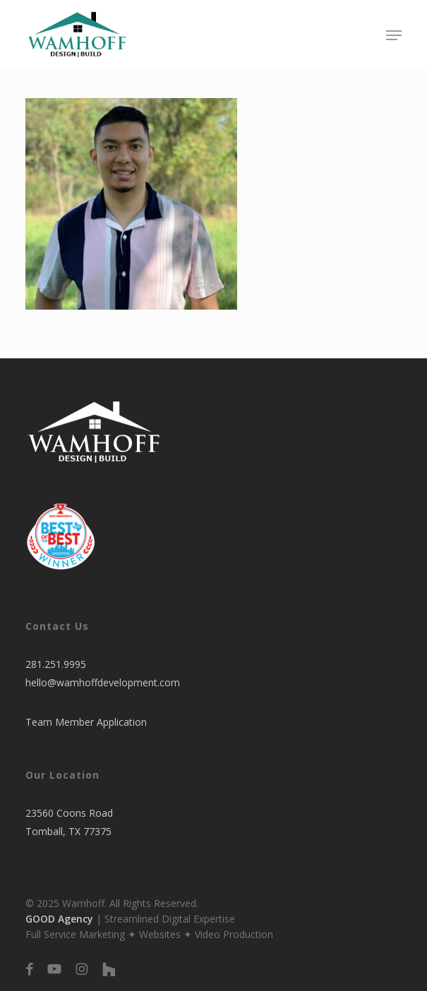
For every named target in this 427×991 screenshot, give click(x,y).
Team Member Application (86, 722)
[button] (394, 35)
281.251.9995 (55, 664)
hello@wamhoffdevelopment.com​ (102, 682)
